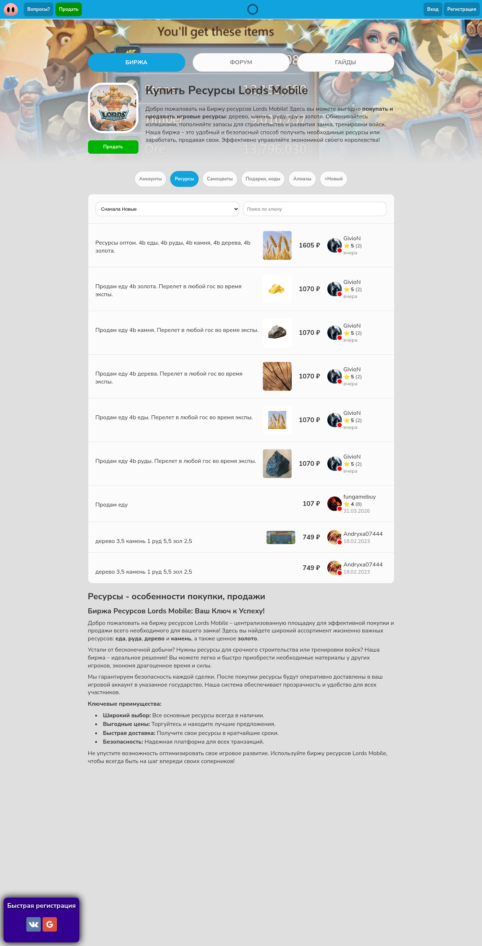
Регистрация (461, 9)
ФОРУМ (241, 62)
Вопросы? (38, 9)
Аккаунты (150, 179)
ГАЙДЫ (345, 62)
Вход (433, 9)
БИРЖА (136, 62)
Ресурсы (184, 179)
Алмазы (302, 179)
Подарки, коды (263, 179)
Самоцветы (220, 179)
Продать (69, 9)
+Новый (333, 179)
